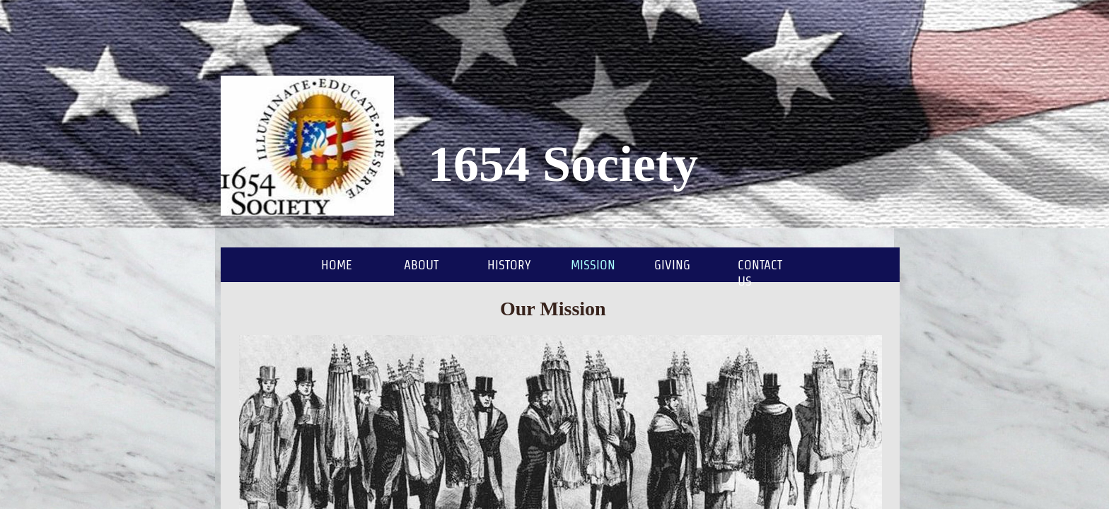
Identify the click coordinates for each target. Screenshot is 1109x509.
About (421, 264)
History (509, 264)
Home (336, 264)
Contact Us (760, 273)
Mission (593, 264)
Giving (672, 264)
